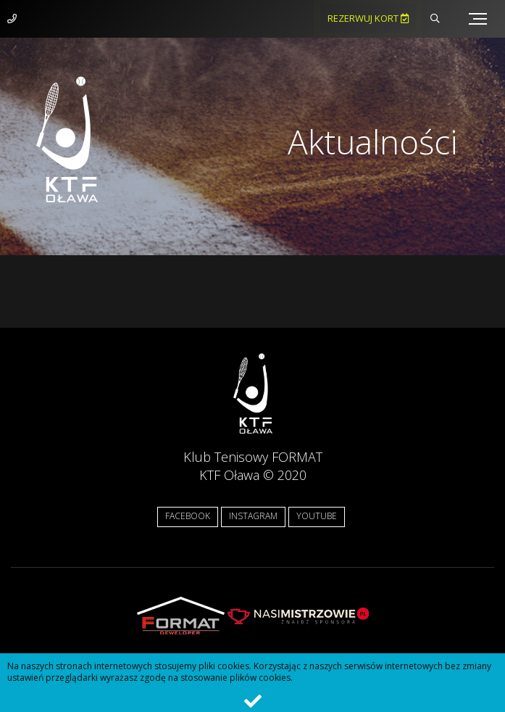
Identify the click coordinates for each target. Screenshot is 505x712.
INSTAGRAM (253, 516)
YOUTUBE (316, 516)
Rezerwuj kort (368, 18)
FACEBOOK (187, 516)
